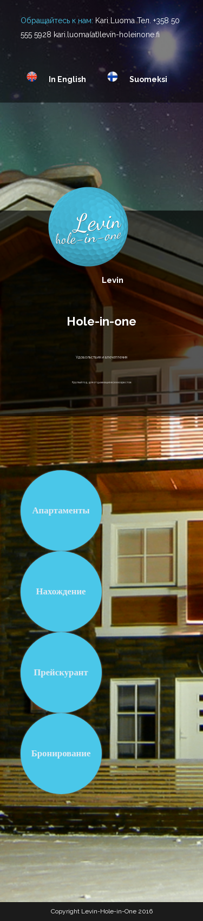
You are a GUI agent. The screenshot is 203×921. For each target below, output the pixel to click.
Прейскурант (61, 672)
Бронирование (61, 753)
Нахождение (61, 591)
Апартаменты (60, 510)
